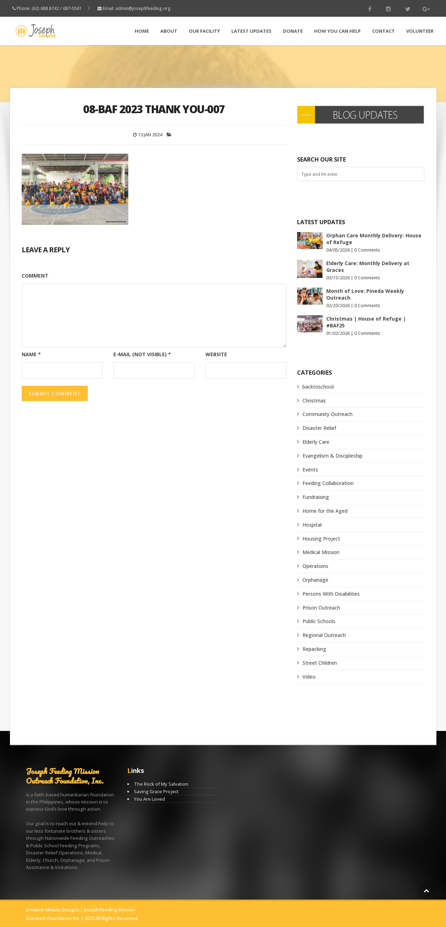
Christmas (314, 400)
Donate (293, 31)
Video (309, 676)
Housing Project (321, 538)
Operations (315, 566)
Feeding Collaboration (328, 483)
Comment (35, 275)
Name (31, 354)
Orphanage (315, 579)
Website (216, 354)
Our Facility (204, 31)
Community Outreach (327, 414)
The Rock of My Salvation (161, 784)
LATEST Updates (251, 31)
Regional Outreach (324, 635)
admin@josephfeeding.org (143, 8)
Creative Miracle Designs (52, 909)
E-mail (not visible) (142, 354)
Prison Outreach (321, 607)
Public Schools (318, 621)
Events (310, 469)
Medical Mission (320, 552)
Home (142, 31)
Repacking (314, 649)
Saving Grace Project (156, 791)
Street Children (319, 662)
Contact (383, 31)
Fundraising (315, 497)
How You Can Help (337, 31)
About (168, 31)
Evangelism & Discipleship (332, 455)
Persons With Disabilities (331, 593)
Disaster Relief (319, 428)
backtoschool (318, 386)
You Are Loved (149, 799)
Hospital (312, 524)
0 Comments (367, 250)
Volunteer (420, 31)
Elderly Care (315, 441)
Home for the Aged (325, 510)
